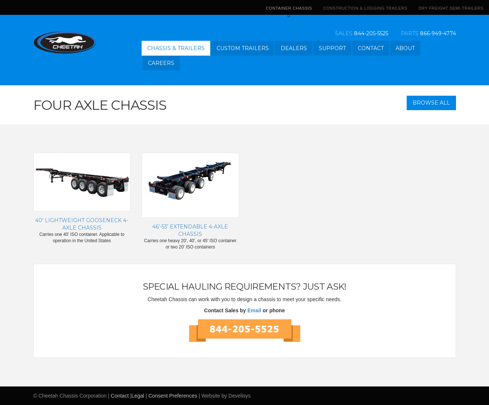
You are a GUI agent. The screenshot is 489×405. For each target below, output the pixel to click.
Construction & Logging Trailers (365, 8)
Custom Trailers (243, 48)
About (405, 48)
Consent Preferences (172, 396)
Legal (138, 396)
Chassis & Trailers (176, 48)
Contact (371, 48)
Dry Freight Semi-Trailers (451, 8)
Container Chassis (289, 10)
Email (254, 310)
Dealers (294, 48)
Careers (161, 63)
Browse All (431, 102)
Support (332, 48)
